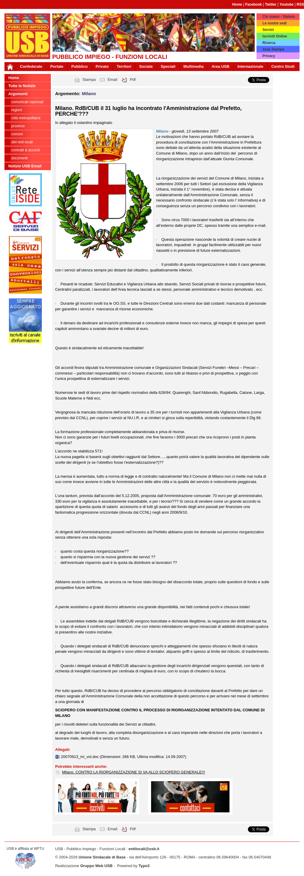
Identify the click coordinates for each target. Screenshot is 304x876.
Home (237, 4)
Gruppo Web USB (96, 866)
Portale (56, 66)
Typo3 (143, 866)
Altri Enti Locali (22, 142)
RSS (300, 4)
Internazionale (250, 66)
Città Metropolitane (25, 118)
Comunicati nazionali (27, 102)
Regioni (16, 110)
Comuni (17, 134)
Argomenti (18, 94)
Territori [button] (124, 66)
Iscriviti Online (274, 36)
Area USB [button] (220, 66)
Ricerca (268, 43)
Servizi (268, 30)
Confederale (31, 66)
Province (18, 126)
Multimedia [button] (193, 66)
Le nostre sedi (274, 23)
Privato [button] (102, 66)
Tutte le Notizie (21, 86)
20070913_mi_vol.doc (80, 756)
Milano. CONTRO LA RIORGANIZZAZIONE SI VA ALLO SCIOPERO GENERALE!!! (133, 772)
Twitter (270, 4)
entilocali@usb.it (144, 849)
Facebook (253, 4)
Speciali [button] (168, 66)
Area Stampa (273, 49)
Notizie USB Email (25, 166)
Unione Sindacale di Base (102, 857)
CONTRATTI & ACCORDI (25, 150)
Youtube (287, 4)
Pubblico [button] (79, 66)
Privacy (268, 56)
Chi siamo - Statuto (278, 17)
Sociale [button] (146, 66)
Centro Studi (282, 66)
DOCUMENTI (19, 158)
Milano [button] (89, 93)
